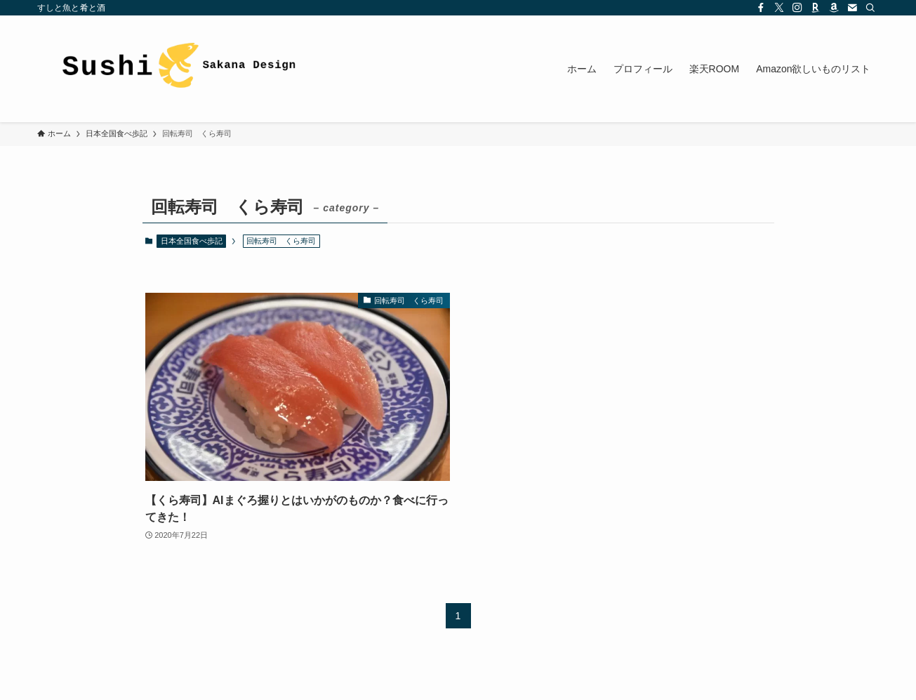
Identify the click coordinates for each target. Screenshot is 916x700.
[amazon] (834, 7)
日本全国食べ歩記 (192, 241)
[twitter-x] (779, 7)
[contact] (852, 7)
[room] (816, 7)
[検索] (870, 7)
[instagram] (797, 7)
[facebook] (761, 7)
